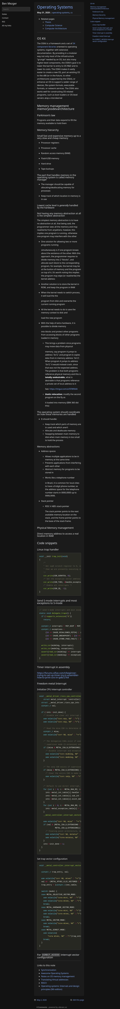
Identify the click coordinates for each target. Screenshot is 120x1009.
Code (95, 21)
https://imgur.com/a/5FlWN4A (64, 389)
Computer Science (53, 25)
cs (71, 12)
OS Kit (92, 4)
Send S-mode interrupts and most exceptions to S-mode (102, 29)
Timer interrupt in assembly (102, 33)
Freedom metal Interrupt (101, 36)
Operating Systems (55, 7)
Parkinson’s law (98, 12)
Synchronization (48, 970)
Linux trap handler (99, 25)
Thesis (48, 22)
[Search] (16, 9)
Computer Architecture (56, 28)
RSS (3, 21)
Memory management (99, 8)
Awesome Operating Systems (55, 973)
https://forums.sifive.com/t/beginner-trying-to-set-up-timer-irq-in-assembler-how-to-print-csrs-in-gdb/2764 (58, 675)
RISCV (44, 983)
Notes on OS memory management (58, 976)
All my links (6, 25)
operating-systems (61, 12)
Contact (5, 18)
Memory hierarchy (99, 15)
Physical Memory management (103, 18)
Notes (4, 14)
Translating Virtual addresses (54, 979)
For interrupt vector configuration (103, 40)
